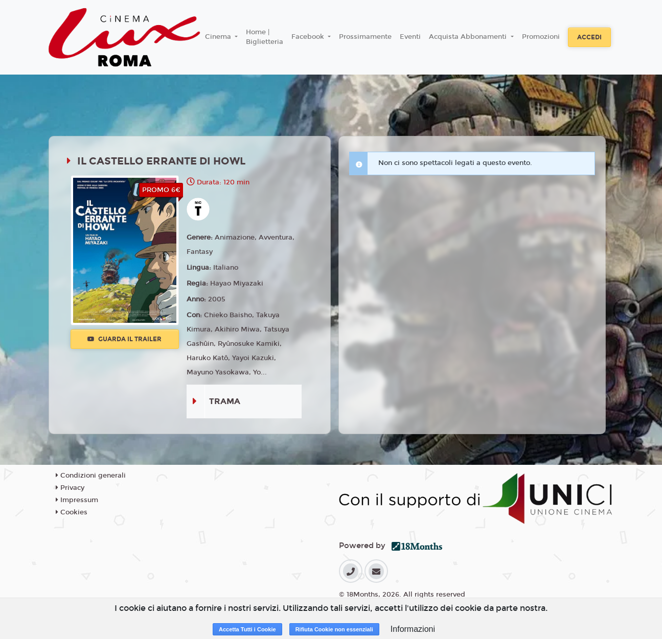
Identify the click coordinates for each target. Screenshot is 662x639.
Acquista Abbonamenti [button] (469, 37)
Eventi (410, 37)
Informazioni (413, 629)
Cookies (71, 512)
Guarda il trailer (124, 339)
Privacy (70, 488)
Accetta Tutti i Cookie (247, 629)
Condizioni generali (91, 475)
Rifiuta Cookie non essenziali (334, 629)
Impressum (77, 500)
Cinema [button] (219, 37)
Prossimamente (365, 37)
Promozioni (541, 37)
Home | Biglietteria (264, 37)
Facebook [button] (308, 37)
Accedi (589, 37)
